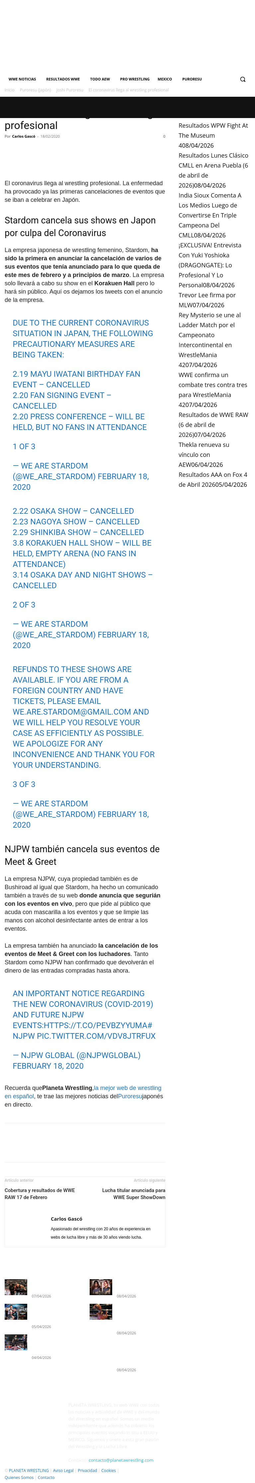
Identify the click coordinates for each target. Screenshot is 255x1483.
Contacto (46, 1477)
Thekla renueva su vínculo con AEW (204, 455)
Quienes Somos (19, 1477)
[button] (242, 79)
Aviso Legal (63, 1470)
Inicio (10, 90)
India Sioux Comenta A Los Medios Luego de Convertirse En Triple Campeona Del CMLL (210, 215)
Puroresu (130, 1096)
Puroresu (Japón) (35, 90)
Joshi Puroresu (69, 90)
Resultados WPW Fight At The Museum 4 (213, 135)
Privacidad (87, 1470)
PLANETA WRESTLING (29, 1470)
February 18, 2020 (48, 1066)
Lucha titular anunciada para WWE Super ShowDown (133, 1193)
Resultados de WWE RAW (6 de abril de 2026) (213, 425)
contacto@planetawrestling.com (121, 1460)
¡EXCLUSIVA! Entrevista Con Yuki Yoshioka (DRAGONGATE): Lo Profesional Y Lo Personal (210, 265)
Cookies (108, 1470)
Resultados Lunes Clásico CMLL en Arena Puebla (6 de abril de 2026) (139, 1311)
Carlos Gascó (24, 136)
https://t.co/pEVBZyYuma (95, 1025)
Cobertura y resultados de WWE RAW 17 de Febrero (40, 1193)
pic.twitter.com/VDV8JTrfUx (96, 1036)
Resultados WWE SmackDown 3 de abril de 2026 (54, 1334)
